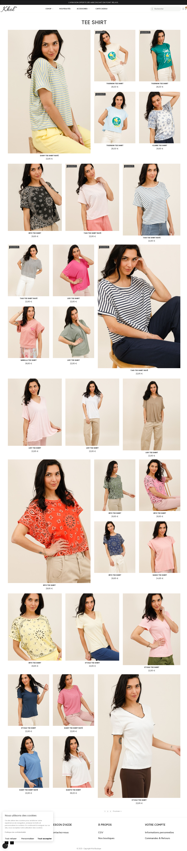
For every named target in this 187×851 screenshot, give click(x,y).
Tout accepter (45, 838)
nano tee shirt (160, 575)
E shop (49, 9)
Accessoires (83, 9)
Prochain (117, 811)
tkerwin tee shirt (114, 83)
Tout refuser (11, 838)
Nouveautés (64, 9)
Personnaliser (27, 838)
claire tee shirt (159, 145)
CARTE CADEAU (101, 9)
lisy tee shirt (73, 298)
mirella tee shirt (29, 360)
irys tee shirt (35, 233)
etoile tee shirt (92, 663)
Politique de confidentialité (15, 832)
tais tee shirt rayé (92, 233)
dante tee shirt (73, 790)
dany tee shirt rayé (49, 155)
